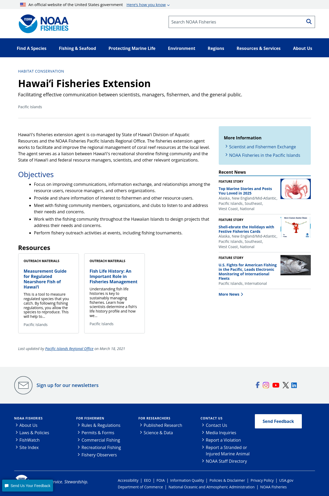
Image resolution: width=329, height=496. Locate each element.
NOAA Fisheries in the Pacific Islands (264, 155)
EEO (147, 480)
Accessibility (128, 480)
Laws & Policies (34, 433)
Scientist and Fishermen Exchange (262, 147)
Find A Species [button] (32, 48)
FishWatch (30, 440)
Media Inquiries (221, 433)
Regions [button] (216, 48)
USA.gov (286, 480)
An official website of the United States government (93, 4)
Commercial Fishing (101, 440)
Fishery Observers (99, 455)
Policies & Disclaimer (227, 480)
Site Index (29, 447)
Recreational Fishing (101, 447)
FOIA (160, 480)
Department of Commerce (140, 486)
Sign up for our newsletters (68, 385)
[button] (27, 486)
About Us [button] (302, 48)
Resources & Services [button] (259, 48)
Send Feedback (278, 421)
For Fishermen (90, 418)
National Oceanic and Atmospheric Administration (212, 486)
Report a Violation (223, 440)
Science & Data (158, 433)
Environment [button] (181, 48)
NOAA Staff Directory (226, 461)
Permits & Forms (98, 433)
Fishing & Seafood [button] (77, 48)
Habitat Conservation (41, 71)
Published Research (163, 425)
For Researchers (154, 418)
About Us (29, 425)
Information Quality (187, 480)
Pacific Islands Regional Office (69, 348)
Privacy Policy (262, 480)
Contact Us (212, 418)
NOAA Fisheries (28, 418)
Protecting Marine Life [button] (131, 48)
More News (229, 294)
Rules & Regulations (101, 425)
